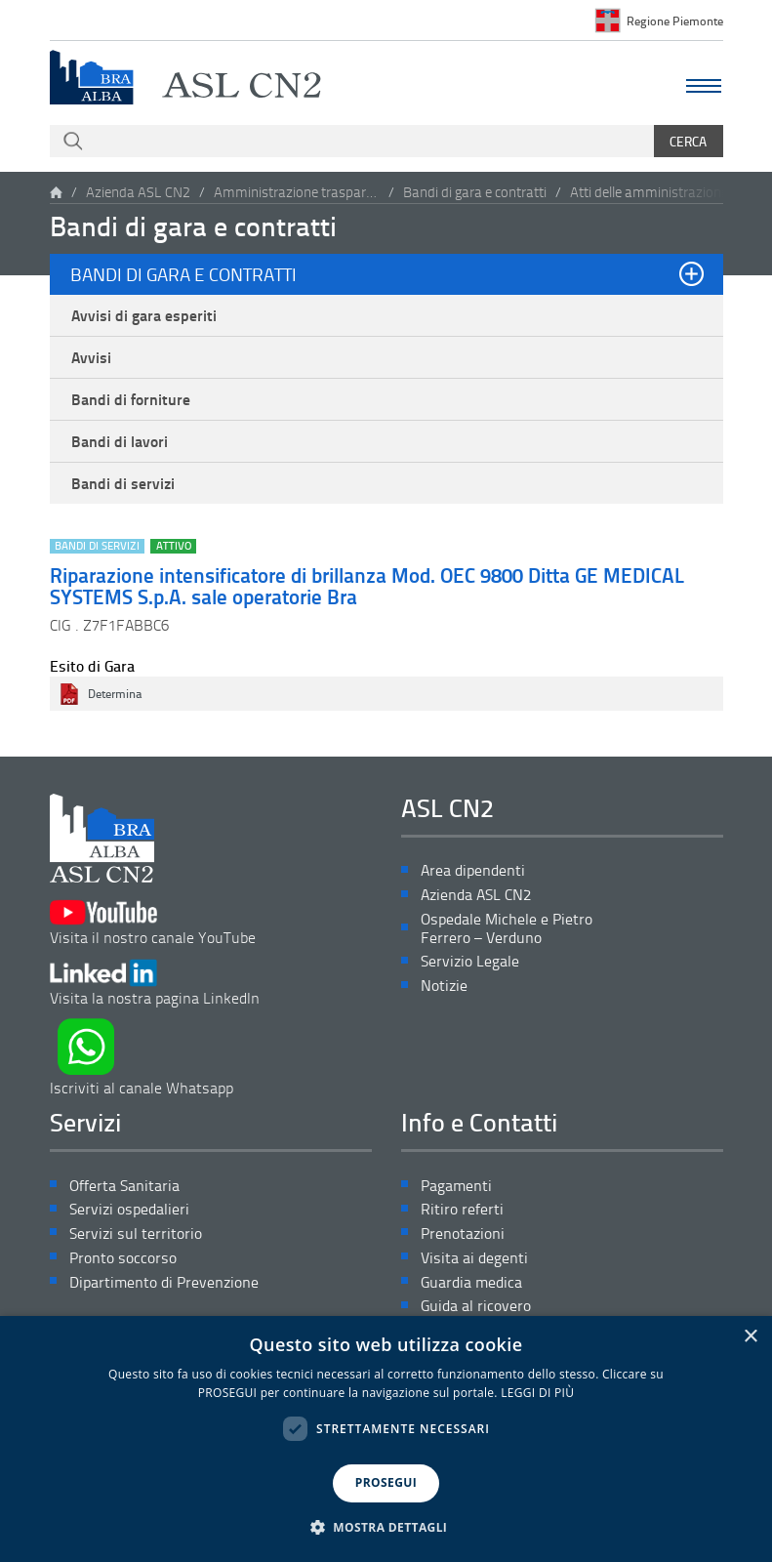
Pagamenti (456, 1185)
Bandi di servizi (123, 483)
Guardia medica (471, 1282)
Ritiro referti (462, 1209)
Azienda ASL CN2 (138, 192)
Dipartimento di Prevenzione (164, 1282)
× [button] (750, 1337)
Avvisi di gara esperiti (144, 315)
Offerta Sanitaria (124, 1185)
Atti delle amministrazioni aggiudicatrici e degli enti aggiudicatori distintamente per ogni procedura (653, 192)
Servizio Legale (470, 961)
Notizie (444, 985)
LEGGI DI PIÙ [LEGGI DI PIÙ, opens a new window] (537, 1392)
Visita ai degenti (474, 1258)
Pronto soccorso (123, 1258)
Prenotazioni (463, 1233)
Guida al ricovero (476, 1305)
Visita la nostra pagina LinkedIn (155, 983)
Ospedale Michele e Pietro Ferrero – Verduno (506, 928)
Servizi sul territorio (135, 1233)
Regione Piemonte (675, 20)
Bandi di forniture (130, 399)
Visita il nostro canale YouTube (153, 923)
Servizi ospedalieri (129, 1209)
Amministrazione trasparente (297, 192)
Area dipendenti (473, 870)
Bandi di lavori (119, 441)
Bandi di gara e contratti (475, 192)
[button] (386, 1528)
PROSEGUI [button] (386, 1482)
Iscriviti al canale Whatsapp (141, 1057)
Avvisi (91, 357)
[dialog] (386, 1439)
